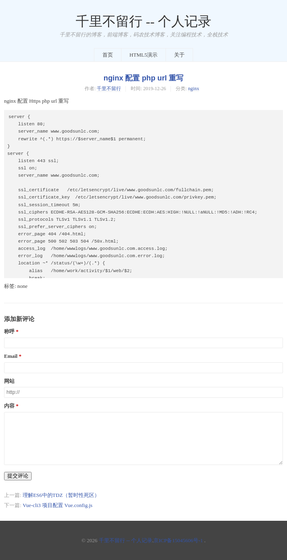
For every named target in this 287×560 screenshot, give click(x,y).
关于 (179, 55)
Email (10, 356)
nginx (193, 88)
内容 (9, 406)
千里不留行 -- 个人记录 (143, 21)
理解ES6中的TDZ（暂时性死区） (61, 495)
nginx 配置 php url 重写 (143, 78)
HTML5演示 (143, 55)
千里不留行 (109, 88)
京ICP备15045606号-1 (178, 540)
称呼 (9, 331)
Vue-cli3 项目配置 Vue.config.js (57, 505)
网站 (9, 381)
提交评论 (17, 476)
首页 (107, 55)
